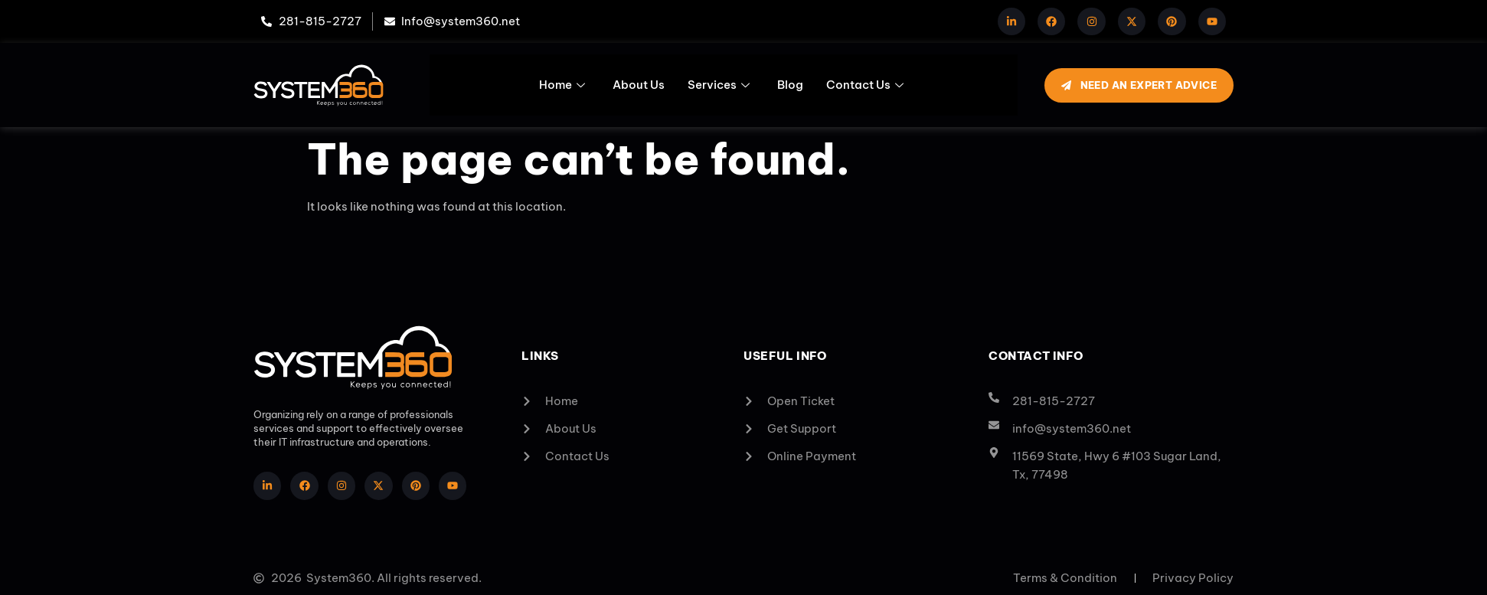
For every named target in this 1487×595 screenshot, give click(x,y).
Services (719, 84)
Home (562, 84)
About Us (639, 84)
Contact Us (865, 84)
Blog (790, 84)
